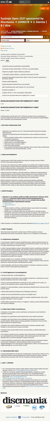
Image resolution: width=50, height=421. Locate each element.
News (7, 60)
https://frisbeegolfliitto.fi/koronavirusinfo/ (25, 370)
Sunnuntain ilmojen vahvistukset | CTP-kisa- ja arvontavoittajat (17, 56)
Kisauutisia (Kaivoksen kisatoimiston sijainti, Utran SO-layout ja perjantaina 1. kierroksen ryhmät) (24, 78)
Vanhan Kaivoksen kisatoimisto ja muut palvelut (16, 84)
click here (8, 46)
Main (2, 5)
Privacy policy (26, 417)
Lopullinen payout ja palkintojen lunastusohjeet (13, 54)
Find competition (8, 5)
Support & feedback (11, 417)
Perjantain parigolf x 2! (8, 90)
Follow (42, 8)
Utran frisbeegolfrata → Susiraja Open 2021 (25, 31)
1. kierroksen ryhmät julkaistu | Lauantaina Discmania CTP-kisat (20, 74)
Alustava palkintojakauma (9, 81)
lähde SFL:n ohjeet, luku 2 (41, 223)
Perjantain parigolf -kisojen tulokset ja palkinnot (13, 58)
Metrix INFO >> (8, 203)
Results (3, 60)
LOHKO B (23, 22)
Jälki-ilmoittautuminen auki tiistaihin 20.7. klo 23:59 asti (18, 87)
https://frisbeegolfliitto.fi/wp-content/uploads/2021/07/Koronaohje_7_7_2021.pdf (17, 377)
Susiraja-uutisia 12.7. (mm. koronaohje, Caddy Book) (17, 92)
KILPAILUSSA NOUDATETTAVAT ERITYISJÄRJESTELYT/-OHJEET (18, 95)
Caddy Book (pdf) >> (10, 205)
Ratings (6, 50)
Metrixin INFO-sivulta (32, 386)
